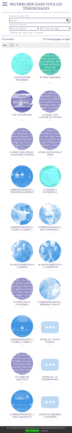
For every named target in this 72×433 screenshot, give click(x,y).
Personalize (44, 431)
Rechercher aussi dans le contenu (26, 33)
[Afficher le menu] (5, 4)
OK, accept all (32, 431)
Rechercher (67, 20)
